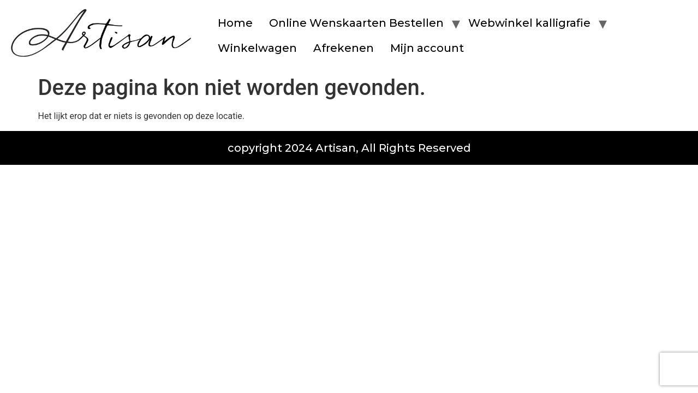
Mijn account (427, 48)
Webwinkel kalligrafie (529, 22)
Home (235, 22)
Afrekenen (343, 48)
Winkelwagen (257, 48)
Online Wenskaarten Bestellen (356, 22)
